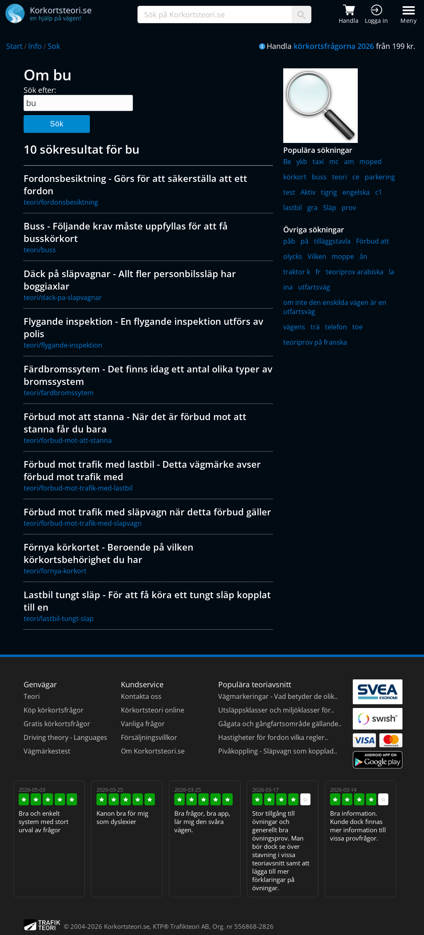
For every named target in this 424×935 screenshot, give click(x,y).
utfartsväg (314, 287)
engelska (356, 192)
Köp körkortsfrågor (54, 710)
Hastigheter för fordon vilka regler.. (273, 737)
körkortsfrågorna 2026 (334, 46)
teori (339, 176)
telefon (336, 326)
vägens (294, 326)
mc (334, 161)
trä (315, 326)
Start (14, 46)
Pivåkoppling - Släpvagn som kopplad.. (277, 751)
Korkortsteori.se (126, 926)
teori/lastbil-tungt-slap (59, 618)
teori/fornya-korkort (55, 570)
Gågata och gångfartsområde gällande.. (280, 723)
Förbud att (372, 241)
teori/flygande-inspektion (63, 345)
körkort (294, 176)
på (304, 241)
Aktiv (308, 192)
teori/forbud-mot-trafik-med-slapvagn (83, 523)
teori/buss (40, 249)
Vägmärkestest (47, 751)
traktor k (296, 271)
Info (35, 46)
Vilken (317, 256)
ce (355, 176)
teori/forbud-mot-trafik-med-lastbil (78, 488)
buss (319, 176)
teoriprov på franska (315, 342)
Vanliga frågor (143, 723)
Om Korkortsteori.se (153, 751)
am (349, 161)
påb (289, 241)
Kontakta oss (141, 696)
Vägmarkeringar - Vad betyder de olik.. (277, 696)
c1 (378, 192)
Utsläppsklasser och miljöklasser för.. (276, 710)
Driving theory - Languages (65, 737)
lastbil (292, 207)
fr (318, 271)
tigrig (329, 192)
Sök (56, 124)
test (289, 192)
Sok (54, 46)
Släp (329, 207)
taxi (318, 161)
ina (288, 287)
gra (312, 207)
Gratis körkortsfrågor (57, 723)
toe (357, 326)
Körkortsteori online (152, 710)
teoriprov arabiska (354, 271)
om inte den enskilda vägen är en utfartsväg (334, 307)
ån (363, 256)
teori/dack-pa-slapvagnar (63, 297)
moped (370, 161)
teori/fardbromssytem (59, 392)
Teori (32, 696)
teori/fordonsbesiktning (61, 202)
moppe (343, 256)
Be (287, 161)
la (391, 271)
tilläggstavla (332, 241)
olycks (292, 256)
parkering (380, 176)
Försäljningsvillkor (149, 737)
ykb (301, 161)
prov (349, 207)
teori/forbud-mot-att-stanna (68, 440)
